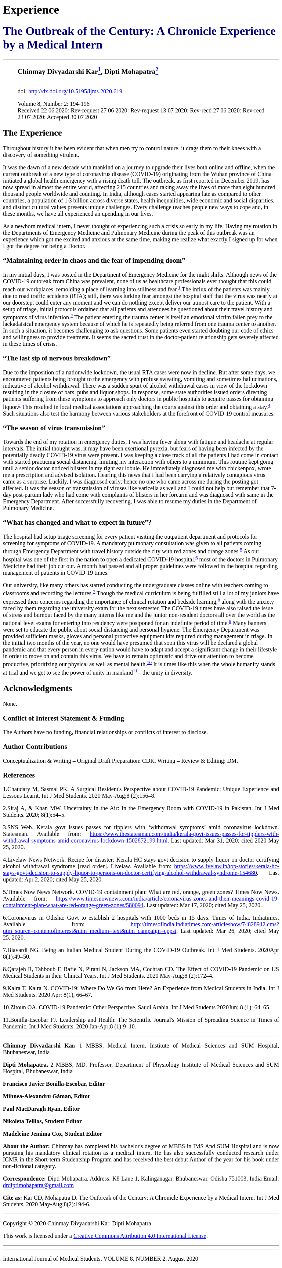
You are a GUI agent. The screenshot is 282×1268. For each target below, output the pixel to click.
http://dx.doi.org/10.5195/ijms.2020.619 (75, 91)
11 (135, 670)
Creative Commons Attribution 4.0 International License (139, 1236)
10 (149, 662)
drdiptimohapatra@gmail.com (38, 1185)
